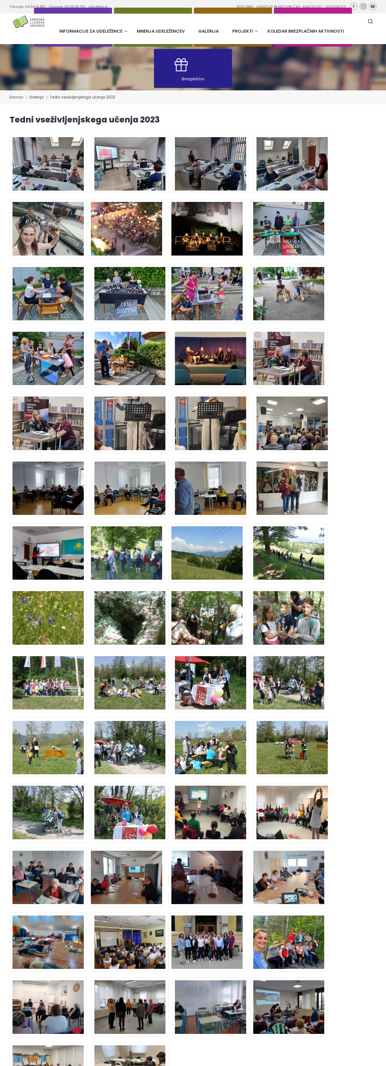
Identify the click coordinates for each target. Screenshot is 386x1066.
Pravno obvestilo (197, 1057)
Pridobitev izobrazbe (109, 988)
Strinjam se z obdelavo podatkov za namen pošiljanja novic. (332, 1012)
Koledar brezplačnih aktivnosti (176, 1010)
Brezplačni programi (109, 1005)
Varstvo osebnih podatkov (286, 1057)
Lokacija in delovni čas (228, 994)
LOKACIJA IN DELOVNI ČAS (278, 6)
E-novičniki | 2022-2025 (111, 1010)
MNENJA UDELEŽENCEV (161, 31)
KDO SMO (245, 6)
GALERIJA (208, 31)
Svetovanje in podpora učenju (117, 999)
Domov (16, 97)
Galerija (36, 97)
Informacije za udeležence (173, 988)
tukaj (318, 1031)
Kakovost (217, 999)
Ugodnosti (218, 1005)
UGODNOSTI (335, 6)
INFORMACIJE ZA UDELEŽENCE (90, 31)
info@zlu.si (98, 6)
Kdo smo (217, 988)
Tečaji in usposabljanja (111, 994)
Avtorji (317, 1057)
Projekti (156, 1005)
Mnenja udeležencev (168, 994)
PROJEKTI (242, 31)
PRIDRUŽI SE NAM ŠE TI (193, 871)
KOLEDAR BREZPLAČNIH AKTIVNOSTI (305, 31)
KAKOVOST (312, 6)
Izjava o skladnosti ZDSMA (237, 1057)
